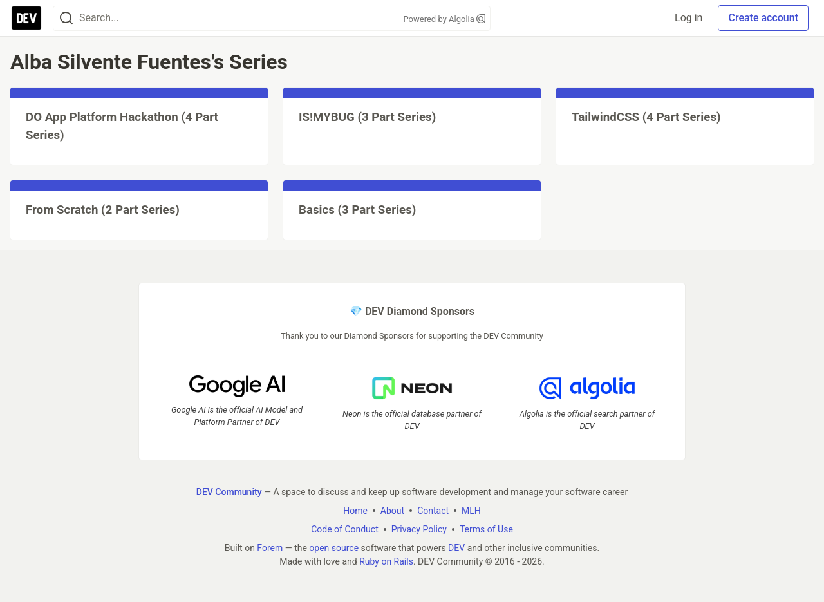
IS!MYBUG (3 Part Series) (367, 117)
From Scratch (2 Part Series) (103, 210)
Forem (270, 548)
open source (334, 548)
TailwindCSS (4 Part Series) (646, 117)
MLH (471, 510)
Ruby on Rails (386, 561)
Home (355, 510)
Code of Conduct (345, 529)
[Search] (66, 18)
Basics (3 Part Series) (357, 210)
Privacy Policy (419, 529)
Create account (763, 18)
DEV (456, 548)
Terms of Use (486, 529)
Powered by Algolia (444, 19)
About (392, 510)
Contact (433, 510)
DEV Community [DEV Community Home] (229, 492)
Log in (688, 18)
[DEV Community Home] (26, 18)
